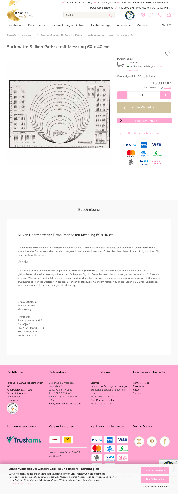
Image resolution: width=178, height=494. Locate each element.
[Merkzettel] (160, 15)
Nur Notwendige (155, 479)
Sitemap (95, 382)
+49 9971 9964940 (129, 7)
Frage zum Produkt (146, 120)
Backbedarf (15, 25)
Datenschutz (13, 396)
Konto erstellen (141, 382)
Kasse (136, 389)
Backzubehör (36, 25)
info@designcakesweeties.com (65, 403)
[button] (143, 15)
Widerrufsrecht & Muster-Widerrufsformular (20, 391)
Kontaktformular (105, 400)
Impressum (12, 400)
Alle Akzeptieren (155, 470)
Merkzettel (138, 386)
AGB (8, 386)
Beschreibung (89, 209)
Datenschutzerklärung (20, 483)
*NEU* (166, 25)
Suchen (137, 393)
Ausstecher (124, 25)
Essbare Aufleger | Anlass (67, 25)
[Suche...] (110, 14)
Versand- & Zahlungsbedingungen (24, 382)
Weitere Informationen (155, 486)
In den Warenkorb (140, 107)
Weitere (142, 25)
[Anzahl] (143, 95)
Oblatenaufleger (101, 25)
